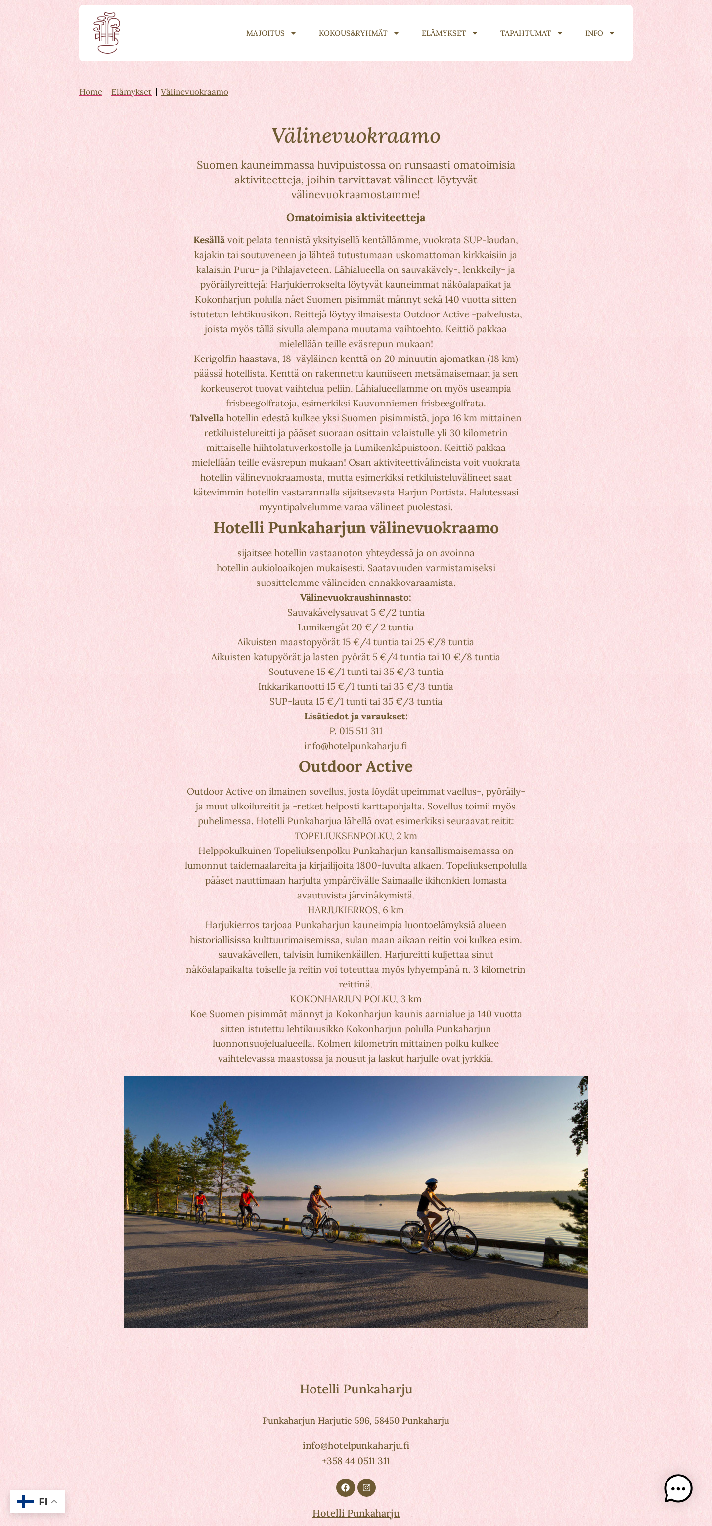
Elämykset (450, 33)
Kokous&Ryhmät (359, 33)
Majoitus (271, 33)
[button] (681, 1493)
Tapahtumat (532, 33)
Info (600, 33)
